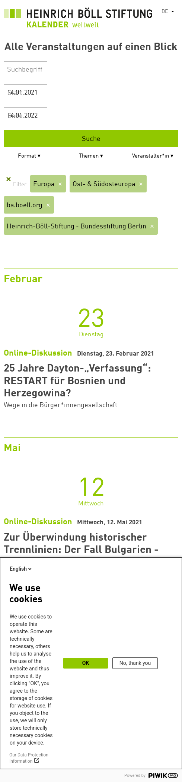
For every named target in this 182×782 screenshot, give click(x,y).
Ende (15, 116)
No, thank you (135, 663)
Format (27, 156)
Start (14, 93)
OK (85, 663)
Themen (89, 156)
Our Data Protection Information (28, 758)
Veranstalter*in (150, 156)
